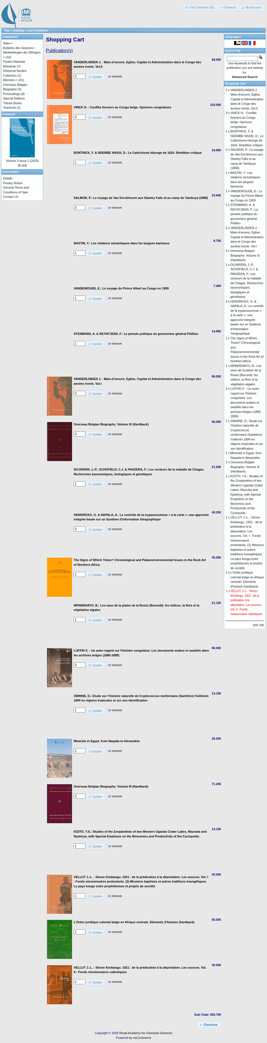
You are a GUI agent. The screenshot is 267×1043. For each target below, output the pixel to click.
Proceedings (11, 94)
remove (117, 76)
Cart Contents (37, 30)
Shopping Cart (235, 83)
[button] (200, 7)
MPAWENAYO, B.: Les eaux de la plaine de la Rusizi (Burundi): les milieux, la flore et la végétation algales (246, 375)
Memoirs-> (10, 80)
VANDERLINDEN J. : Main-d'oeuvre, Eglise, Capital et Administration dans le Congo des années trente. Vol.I (247, 237)
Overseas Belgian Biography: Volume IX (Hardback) (245, 255)
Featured (8, 114)
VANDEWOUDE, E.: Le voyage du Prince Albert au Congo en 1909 (247, 195)
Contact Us (10, 196)
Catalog (18, 30)
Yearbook (9, 107)
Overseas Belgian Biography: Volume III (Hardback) (245, 466)
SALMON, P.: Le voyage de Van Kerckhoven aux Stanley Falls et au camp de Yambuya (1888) (247, 159)
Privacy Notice (13, 183)
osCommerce (142, 1037)
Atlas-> (8, 43)
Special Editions (14, 98)
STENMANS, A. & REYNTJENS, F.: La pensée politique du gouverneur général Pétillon (244, 214)
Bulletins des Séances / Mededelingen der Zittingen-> (22, 52)
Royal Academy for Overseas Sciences (145, 1033)
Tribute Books (12, 103)
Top (6, 30)
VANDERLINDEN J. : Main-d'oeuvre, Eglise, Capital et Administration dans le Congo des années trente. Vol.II (247, 99)
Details (8, 178)
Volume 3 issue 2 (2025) (22, 160)
